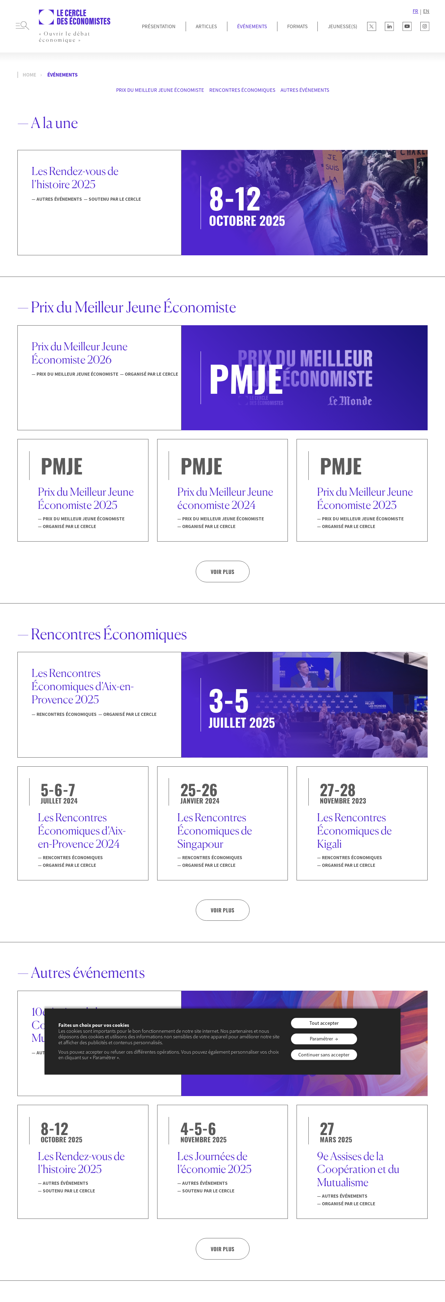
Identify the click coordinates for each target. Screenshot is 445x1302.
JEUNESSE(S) (342, 26)
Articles (206, 26)
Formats (297, 26)
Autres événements (305, 90)
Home (29, 75)
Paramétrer (321, 1039)
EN (426, 11)
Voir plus (222, 571)
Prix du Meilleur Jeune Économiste (160, 90)
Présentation (159, 26)
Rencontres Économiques (242, 90)
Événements (252, 26)
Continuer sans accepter (323, 1055)
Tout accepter (324, 1023)
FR (415, 11)
